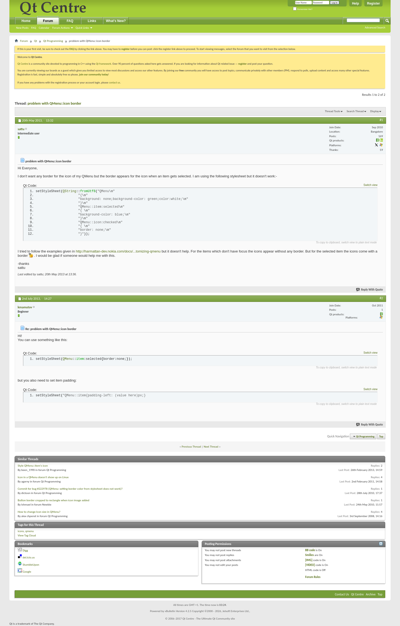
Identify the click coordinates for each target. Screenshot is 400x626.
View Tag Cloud (27, 535)
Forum (48, 21)
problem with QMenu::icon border (54, 103)
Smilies (309, 555)
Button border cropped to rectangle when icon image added (53, 500)
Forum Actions (61, 28)
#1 (381, 120)
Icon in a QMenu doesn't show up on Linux (43, 477)
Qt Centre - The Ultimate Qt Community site (208, 618)
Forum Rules (312, 577)
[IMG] (308, 560)
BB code (310, 550)
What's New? (116, 21)
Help (355, 3)
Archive (371, 594)
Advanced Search (375, 27)
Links (92, 21)
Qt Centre (22, 63)
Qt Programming (53, 41)
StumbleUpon (31, 564)
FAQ (33, 28)
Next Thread (211, 446)
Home (25, 21)
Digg (25, 550)
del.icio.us (29, 557)
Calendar (44, 28)
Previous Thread (191, 446)
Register (373, 3)
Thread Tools (332, 111)
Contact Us (342, 594)
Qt (35, 41)
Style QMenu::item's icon (33, 465)
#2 (381, 298)
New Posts (22, 28)
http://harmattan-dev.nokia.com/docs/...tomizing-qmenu (118, 251)
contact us (114, 82)
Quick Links (82, 28)
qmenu (29, 531)
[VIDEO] (310, 565)
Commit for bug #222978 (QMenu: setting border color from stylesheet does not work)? (70, 488)
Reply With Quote (370, 289)
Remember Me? (303, 9)
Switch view (370, 185)
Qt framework (103, 63)
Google (27, 571)
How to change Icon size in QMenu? (39, 512)
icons (21, 531)
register (242, 63)
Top (381, 436)
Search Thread (355, 111)
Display (374, 111)
